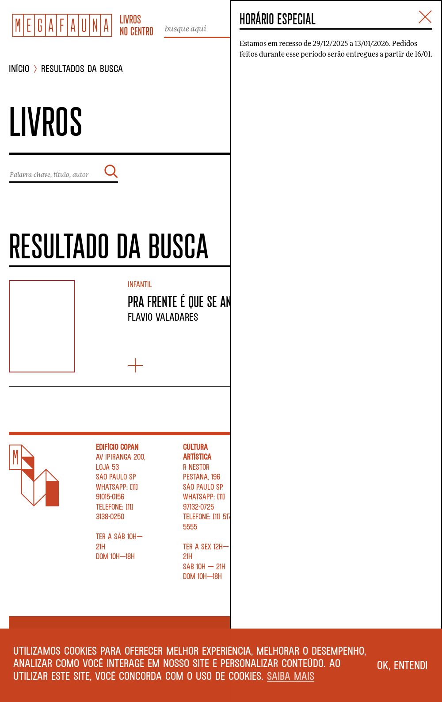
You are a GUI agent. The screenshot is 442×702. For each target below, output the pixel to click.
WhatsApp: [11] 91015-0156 (117, 492)
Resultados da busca (82, 69)
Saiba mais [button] (290, 675)
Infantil (140, 284)
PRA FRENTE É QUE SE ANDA (185, 301)
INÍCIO (19, 69)
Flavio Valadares (163, 317)
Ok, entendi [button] (402, 665)
